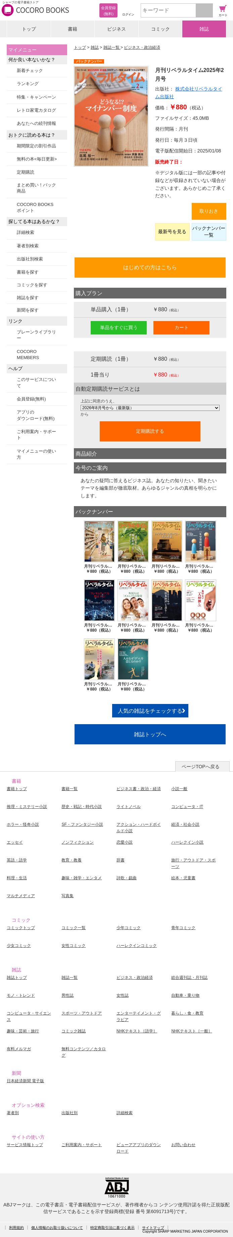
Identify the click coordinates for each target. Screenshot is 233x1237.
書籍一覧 (69, 788)
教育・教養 (71, 860)
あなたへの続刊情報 (36, 123)
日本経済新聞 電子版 (25, 1081)
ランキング (28, 83)
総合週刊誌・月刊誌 (189, 977)
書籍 (72, 29)
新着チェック (30, 70)
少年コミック (128, 927)
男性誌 (67, 995)
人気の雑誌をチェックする (150, 711)
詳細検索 (25, 232)
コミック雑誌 (73, 1031)
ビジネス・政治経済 (142, 47)
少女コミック (19, 945)
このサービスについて (36, 382)
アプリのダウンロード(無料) (36, 415)
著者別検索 (28, 245)
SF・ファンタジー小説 (82, 824)
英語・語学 (17, 860)
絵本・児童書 (183, 878)
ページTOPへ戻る (201, 766)
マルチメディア (21, 895)
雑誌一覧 (112, 47)
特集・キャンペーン (36, 97)
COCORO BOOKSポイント (35, 207)
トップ (29, 29)
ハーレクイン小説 (187, 842)
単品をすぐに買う (119, 327)
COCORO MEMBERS (28, 354)
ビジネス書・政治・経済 (138, 788)
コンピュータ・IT (187, 806)
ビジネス (116, 29)
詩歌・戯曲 (126, 878)
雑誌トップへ (150, 734)
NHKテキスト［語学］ (136, 1031)
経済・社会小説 (185, 824)
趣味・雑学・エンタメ (81, 878)
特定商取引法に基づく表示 (112, 1228)
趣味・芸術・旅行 (23, 1031)
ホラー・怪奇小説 (23, 824)
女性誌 (122, 995)
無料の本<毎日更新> (37, 159)
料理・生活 (17, 878)
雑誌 (204, 29)
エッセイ (15, 842)
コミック (160, 29)
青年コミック (183, 927)
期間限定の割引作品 (36, 145)
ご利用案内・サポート (36, 434)
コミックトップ (21, 927)
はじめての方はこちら (150, 267)
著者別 (13, 1112)
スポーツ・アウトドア (81, 1013)
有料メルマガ (19, 1049)
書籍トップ (17, 788)
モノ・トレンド (21, 995)
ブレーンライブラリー (36, 335)
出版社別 (69, 1112)
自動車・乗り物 (185, 995)
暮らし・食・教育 (187, 1013)
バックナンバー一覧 (208, 231)
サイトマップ (153, 1228)
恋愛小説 (124, 842)
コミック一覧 (73, 927)
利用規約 (16, 1228)
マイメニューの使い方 (36, 454)
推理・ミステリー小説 (27, 806)
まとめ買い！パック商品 (36, 187)
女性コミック (73, 945)
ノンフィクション (77, 842)
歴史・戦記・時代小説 (81, 806)
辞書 (120, 860)
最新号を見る (172, 231)
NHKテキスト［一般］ (191, 1031)
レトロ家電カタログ (36, 110)
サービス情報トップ (25, 1144)
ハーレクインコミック (136, 945)
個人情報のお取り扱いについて (57, 1228)
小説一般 (179, 788)
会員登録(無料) (31, 398)
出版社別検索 (30, 258)
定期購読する (150, 431)
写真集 (67, 895)
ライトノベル (128, 806)
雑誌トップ (17, 977)
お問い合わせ (183, 1144)
